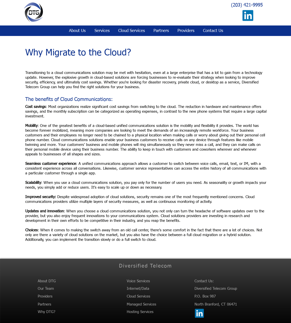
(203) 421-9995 (247, 5)
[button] (102, 31)
